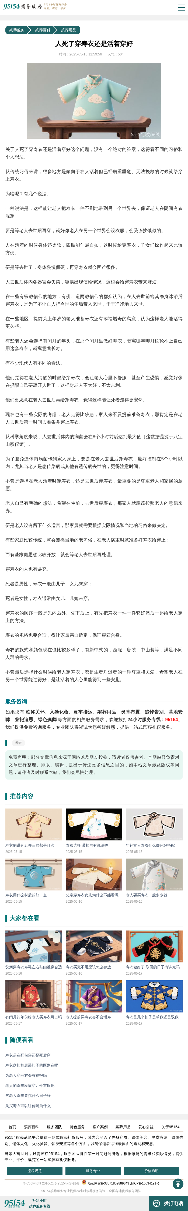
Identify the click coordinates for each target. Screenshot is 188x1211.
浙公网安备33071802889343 (105, 1183)
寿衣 (18, 743)
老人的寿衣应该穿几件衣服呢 (29, 1085)
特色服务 (77, 1127)
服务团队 (54, 1127)
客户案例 (100, 1127)
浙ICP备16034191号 (144, 1183)
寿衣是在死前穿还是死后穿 (28, 1055)
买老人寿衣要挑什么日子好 (28, 1095)
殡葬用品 (68, 30)
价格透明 (151, 1171)
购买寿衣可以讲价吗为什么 (28, 1106)
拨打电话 (166, 1203)
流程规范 (34, 1171)
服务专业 (93, 1171)
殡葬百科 (42, 30)
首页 (12, 1127)
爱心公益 (146, 1127)
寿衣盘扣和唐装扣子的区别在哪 (31, 1065)
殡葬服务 (17, 30)
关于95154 (171, 1127)
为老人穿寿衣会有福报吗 (26, 1075)
